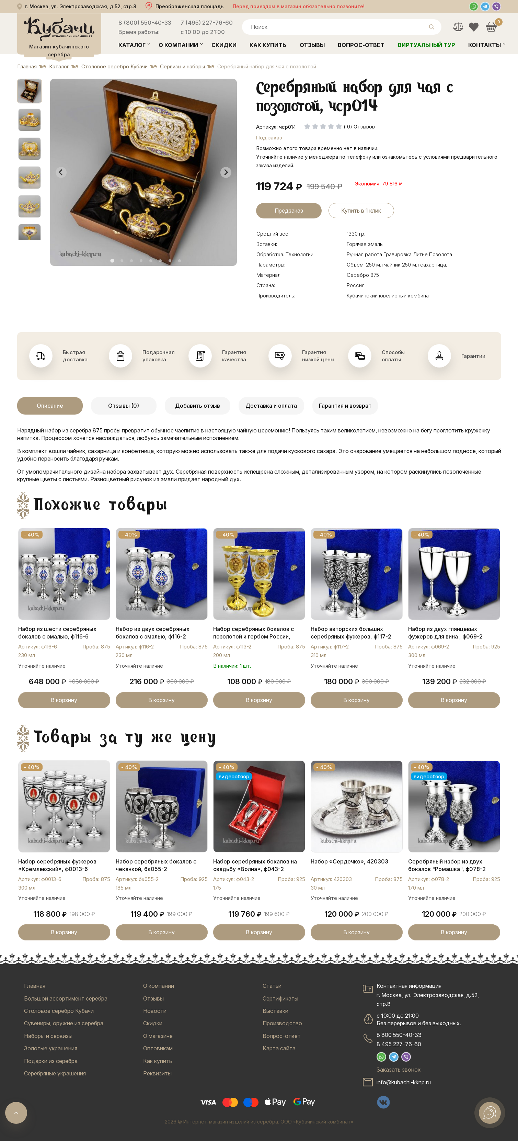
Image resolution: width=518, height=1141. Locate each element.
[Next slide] (225, 172)
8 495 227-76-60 (399, 1044)
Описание (50, 405)
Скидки (224, 45)
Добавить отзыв (197, 405)
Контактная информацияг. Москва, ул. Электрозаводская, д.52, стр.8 (428, 994)
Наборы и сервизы (48, 1035)
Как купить (268, 45)
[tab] (112, 260)
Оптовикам (158, 1048)
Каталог (132, 45)
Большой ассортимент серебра (65, 998)
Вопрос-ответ (361, 45)
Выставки (275, 1010)
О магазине (158, 1035)
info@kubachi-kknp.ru (404, 1082)
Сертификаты (280, 998)
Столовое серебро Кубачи (59, 1010)
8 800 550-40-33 (399, 1034)
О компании (178, 45)
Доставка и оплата (271, 405)
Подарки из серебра (51, 1061)
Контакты (484, 45)
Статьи (272, 985)
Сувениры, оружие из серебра (63, 1023)
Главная (34, 985)
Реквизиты (157, 1073)
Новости (154, 1010)
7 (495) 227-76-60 (207, 22)
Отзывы (312, 45)
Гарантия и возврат (345, 405)
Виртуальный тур (426, 45)
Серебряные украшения (55, 1073)
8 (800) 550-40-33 (144, 22)
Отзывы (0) (123, 405)
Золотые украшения (50, 1048)
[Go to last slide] (61, 172)
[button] (29, 91)
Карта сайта (279, 1048)
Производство (282, 1023)
